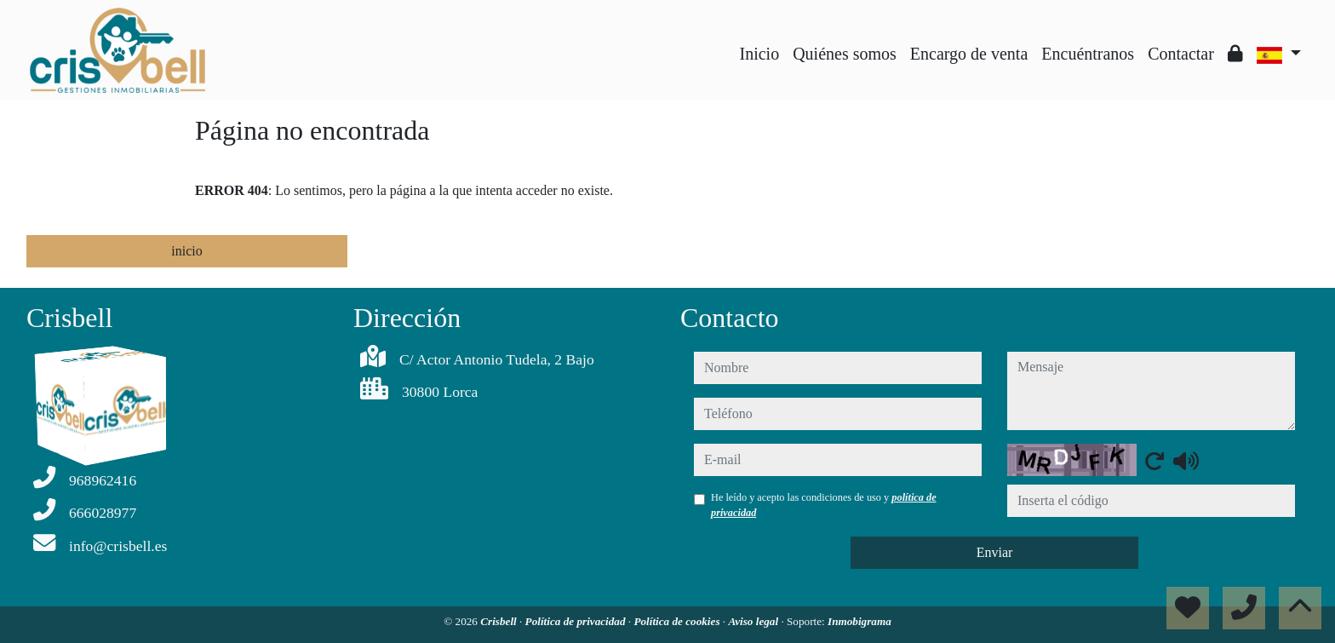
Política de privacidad (576, 621)
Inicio (760, 53)
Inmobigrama (859, 621)
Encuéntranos (1087, 53)
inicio (186, 251)
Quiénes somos (845, 53)
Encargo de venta (969, 53)
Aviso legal (754, 621)
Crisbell (499, 621)
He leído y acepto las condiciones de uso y (824, 505)
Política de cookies (677, 621)
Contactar (1181, 53)
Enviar (995, 552)
